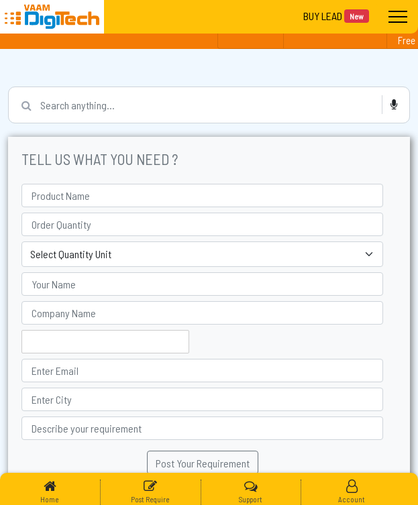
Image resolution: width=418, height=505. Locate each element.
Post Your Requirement (203, 463)
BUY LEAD (336, 16)
